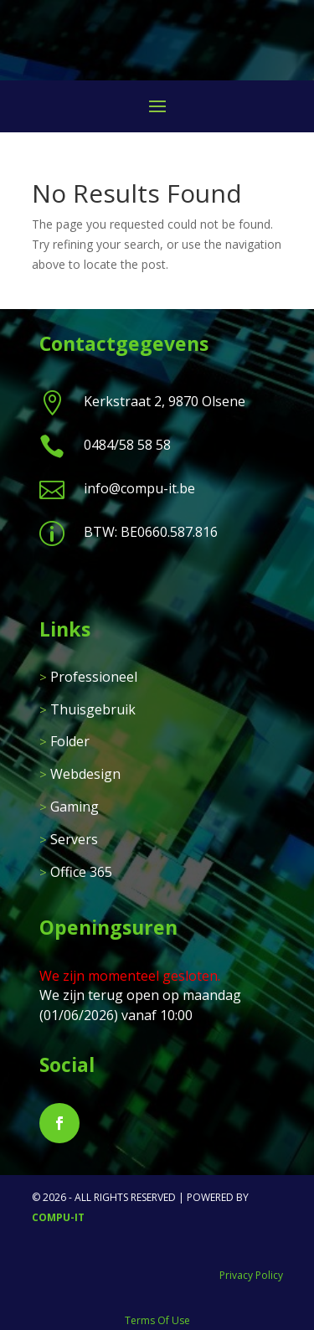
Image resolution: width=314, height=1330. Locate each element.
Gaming (74, 806)
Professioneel (93, 677)
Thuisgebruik (93, 709)
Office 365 (81, 872)
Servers (74, 839)
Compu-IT (58, 1217)
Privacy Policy (251, 1275)
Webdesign (85, 774)
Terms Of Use (157, 1320)
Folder (70, 741)
